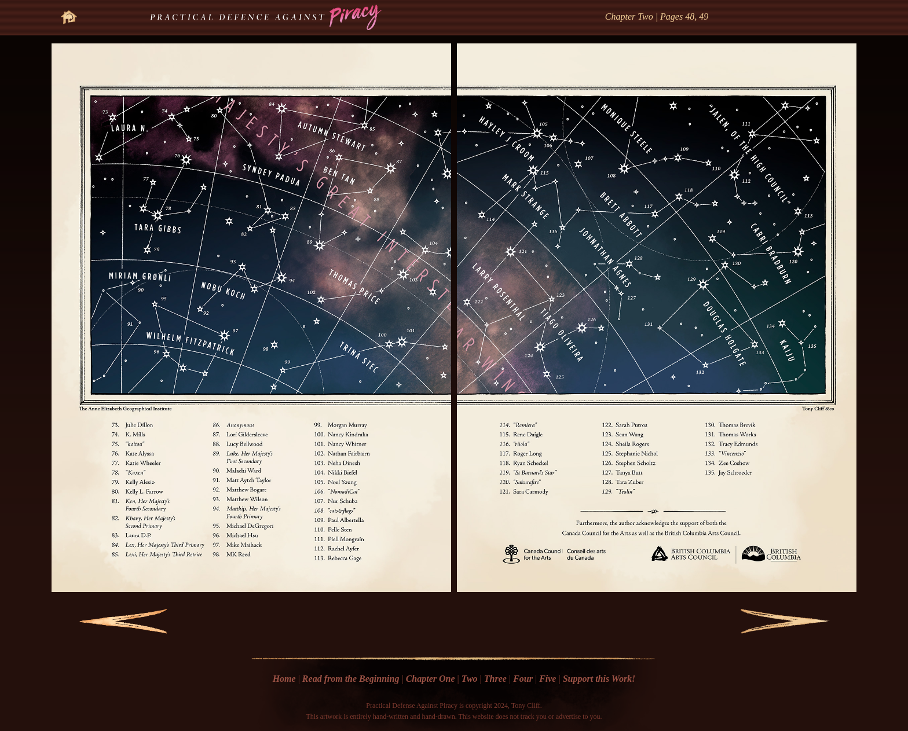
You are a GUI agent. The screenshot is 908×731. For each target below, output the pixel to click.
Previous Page (116, 621)
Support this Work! (599, 679)
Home (284, 679)
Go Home (69, 10)
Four (523, 679)
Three (495, 679)
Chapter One (430, 679)
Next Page (771, 621)
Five (547, 679)
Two (470, 679)
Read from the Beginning (351, 679)
